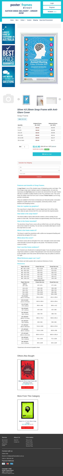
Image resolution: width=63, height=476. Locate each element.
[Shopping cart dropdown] (52, 12)
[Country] (39, 170)
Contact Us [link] (16, 442)
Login (52, 3)
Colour (23, 20)
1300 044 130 (9, 458)
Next (60, 99)
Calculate (39, 176)
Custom (29, 20)
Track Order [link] (5, 442)
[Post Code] (39, 173)
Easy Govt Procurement (46, 20)
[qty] (25, 147)
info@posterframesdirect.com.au (15, 456)
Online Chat (5, 453)
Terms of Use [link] (29, 440)
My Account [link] (4, 440)
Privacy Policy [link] (29, 442)
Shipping (35, 20)
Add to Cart (46, 154)
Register (52, 7)
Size (17, 20)
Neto (13, 473)
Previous (18, 99)
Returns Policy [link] (29, 444)
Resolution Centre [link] (4, 444)
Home (12, 20)
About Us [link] (16, 440)
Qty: (20, 146)
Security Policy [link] (29, 446)
